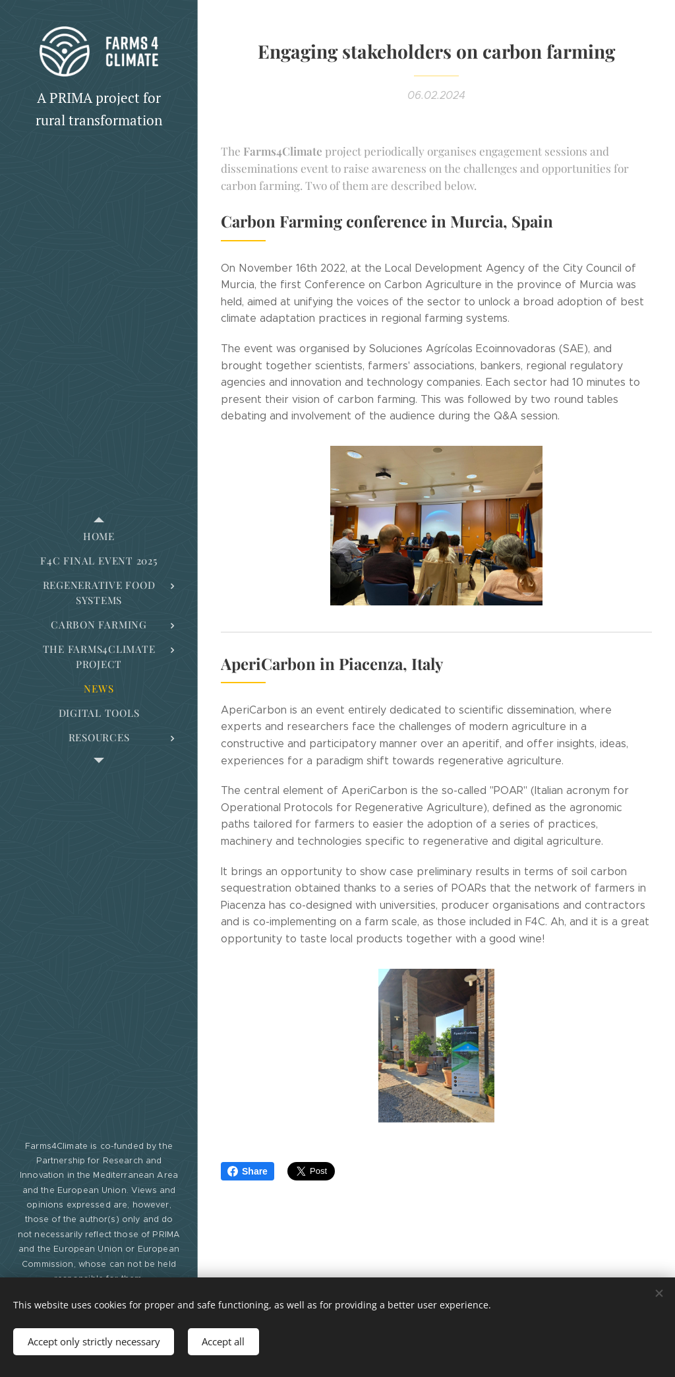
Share (247, 1171)
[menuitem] (99, 536)
